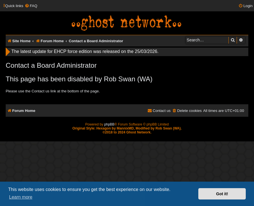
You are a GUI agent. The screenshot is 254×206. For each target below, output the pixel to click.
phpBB (109, 124)
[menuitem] (31, 6)
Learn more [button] (20, 197)
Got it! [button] (222, 194)
